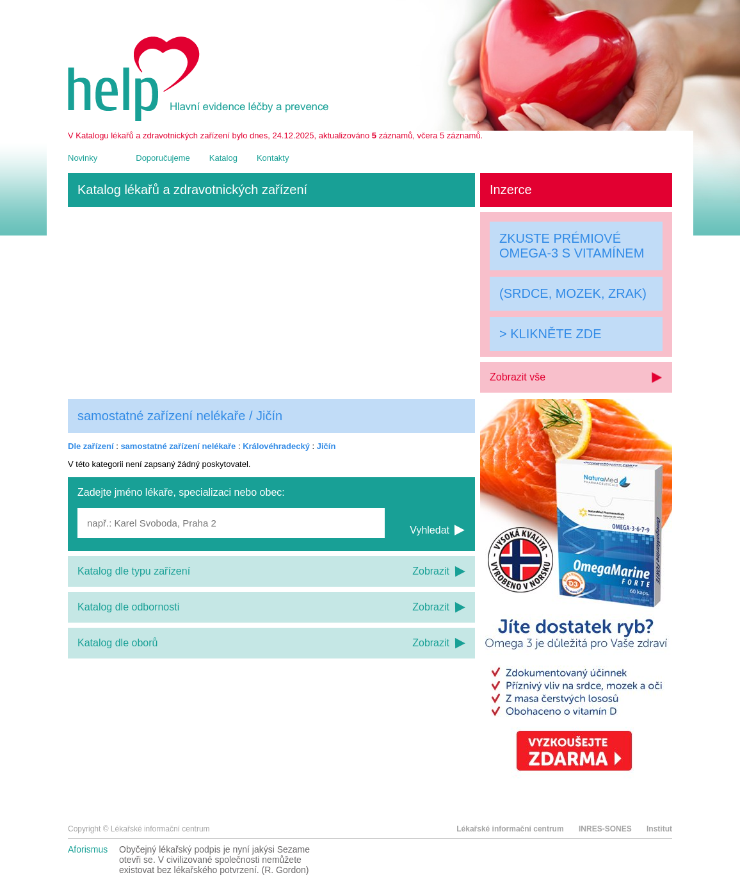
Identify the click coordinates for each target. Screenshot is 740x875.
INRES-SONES (605, 828)
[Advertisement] (271, 303)
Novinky (82, 158)
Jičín (326, 446)
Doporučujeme (163, 158)
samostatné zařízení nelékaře (178, 446)
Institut (659, 828)
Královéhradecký (276, 446)
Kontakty (273, 158)
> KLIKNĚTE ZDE (550, 334)
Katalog (223, 158)
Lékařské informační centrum (509, 828)
